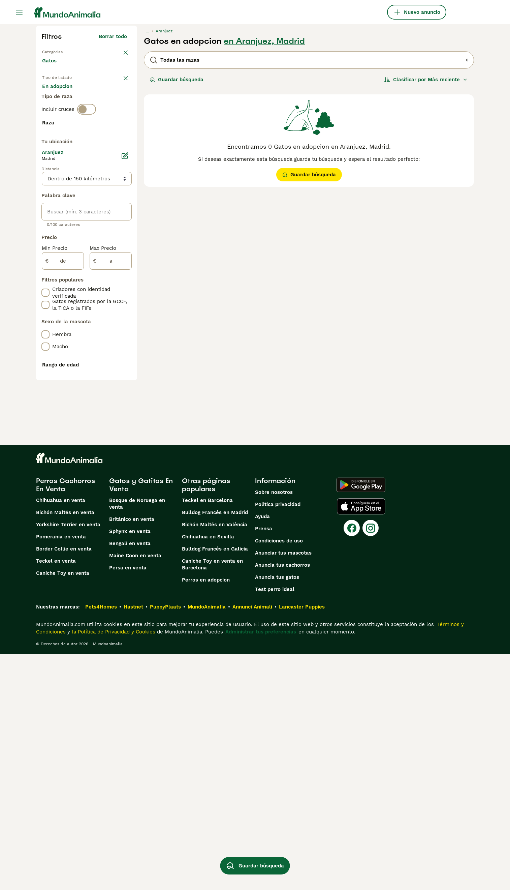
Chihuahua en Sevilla (208, 773)
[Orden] (426, 79)
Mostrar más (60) (110, 306)
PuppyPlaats (165, 843)
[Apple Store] (361, 742)
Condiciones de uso (279, 777)
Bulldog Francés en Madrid (215, 748)
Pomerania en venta (61, 773)
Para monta (61, 115)
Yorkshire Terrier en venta (68, 761)
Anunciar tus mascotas (283, 789)
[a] (111, 439)
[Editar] (125, 333)
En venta (58, 98)
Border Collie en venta (64, 785)
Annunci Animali (252, 843)
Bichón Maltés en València (214, 761)
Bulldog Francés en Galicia (215, 785)
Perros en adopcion (206, 816)
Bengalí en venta (130, 779)
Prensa (263, 765)
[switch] (86, 140)
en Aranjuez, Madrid (264, 41)
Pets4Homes (101, 843)
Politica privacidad (277, 740)
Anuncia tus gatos (277, 813)
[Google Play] (361, 721)
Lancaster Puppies (302, 843)
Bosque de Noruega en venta (137, 739)
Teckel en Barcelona (207, 736)
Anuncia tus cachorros (282, 801)
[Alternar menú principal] (19, 12)
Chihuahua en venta (60, 736)
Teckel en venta (56, 797)
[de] (63, 439)
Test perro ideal (274, 825)
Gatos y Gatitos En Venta (141, 721)
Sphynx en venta (130, 767)
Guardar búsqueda (176, 80)
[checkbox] (45, 185)
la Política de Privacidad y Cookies (112, 868)
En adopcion (99, 98)
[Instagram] (370, 764)
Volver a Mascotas (65, 51)
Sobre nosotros (274, 728)
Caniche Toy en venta (62, 809)
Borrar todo (113, 36)
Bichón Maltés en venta (65, 748)
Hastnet (133, 843)
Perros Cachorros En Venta (65, 721)
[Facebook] (352, 764)
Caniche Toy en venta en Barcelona (212, 800)
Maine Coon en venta (135, 792)
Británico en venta (131, 755)
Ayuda (262, 752)
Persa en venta (128, 804)
